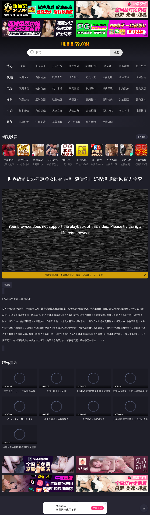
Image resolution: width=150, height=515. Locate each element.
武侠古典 (74, 110)
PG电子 (24, 66)
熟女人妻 (91, 77)
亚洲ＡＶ (24, 77)
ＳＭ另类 (141, 77)
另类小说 (107, 110)
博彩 (10, 66)
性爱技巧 (141, 110)
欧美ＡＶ (57, 77)
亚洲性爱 (24, 88)
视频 (10, 77)
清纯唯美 (107, 99)
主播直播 (124, 77)
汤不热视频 (74, 121)
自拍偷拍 (40, 77)
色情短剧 (107, 121)
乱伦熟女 (124, 88)
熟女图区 (124, 99)
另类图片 (141, 99)
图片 (10, 99)
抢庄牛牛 (141, 66)
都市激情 (24, 110)
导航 (10, 121)
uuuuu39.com (75, 44)
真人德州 (40, 66)
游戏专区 (74, 66)
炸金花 (107, 66)
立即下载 (97, 507)
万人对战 (57, 66)
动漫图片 (74, 99)
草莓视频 (57, 121)
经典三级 (107, 88)
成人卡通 (57, 88)
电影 (10, 88)
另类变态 (141, 88)
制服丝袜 (91, 88)
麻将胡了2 (91, 66)
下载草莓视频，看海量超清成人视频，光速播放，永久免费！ (95, 275)
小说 (10, 110)
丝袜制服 (107, 77)
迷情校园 (91, 110)
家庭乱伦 (40, 110)
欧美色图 (57, 99)
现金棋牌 (124, 66)
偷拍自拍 (40, 88)
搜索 (116, 52)
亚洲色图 (40, 99)
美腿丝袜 (91, 99)
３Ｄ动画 (74, 77)
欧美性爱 (74, 88)
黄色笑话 (124, 110)
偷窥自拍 (24, 99)
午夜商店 (40, 121)
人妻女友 (57, 110)
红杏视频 (91, 121)
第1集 (7, 284)
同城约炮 (24, 121)
